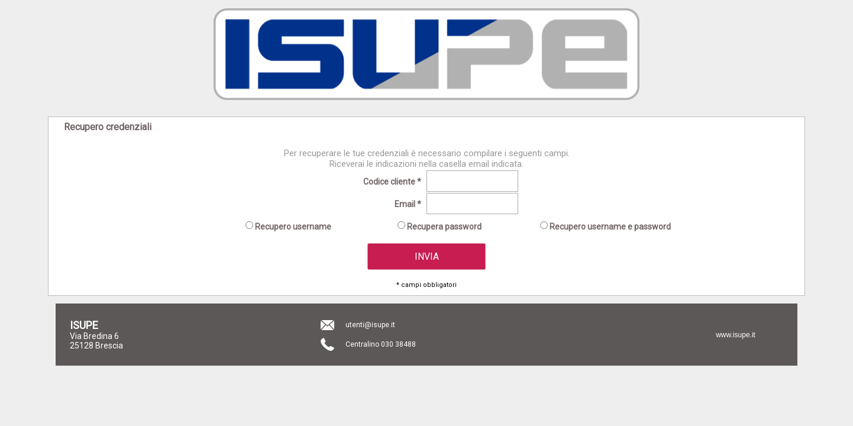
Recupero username (292, 226)
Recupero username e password (609, 226)
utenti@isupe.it (370, 325)
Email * (408, 204)
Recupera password (443, 226)
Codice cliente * (392, 181)
